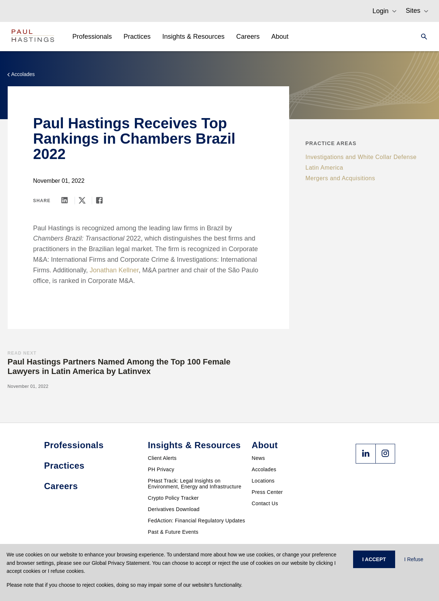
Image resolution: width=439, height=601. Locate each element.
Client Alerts (162, 458)
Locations (263, 481)
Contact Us (265, 503)
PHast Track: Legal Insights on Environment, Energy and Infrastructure (195, 484)
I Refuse (413, 559)
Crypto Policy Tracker (173, 498)
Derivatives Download (174, 509)
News (258, 458)
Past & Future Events (173, 532)
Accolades (264, 469)
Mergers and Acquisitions (340, 178)
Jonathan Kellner (114, 270)
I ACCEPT (374, 559)
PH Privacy (161, 469)
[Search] (421, 37)
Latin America (324, 168)
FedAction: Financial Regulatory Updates (196, 520)
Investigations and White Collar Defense (361, 157)
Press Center (267, 492)
